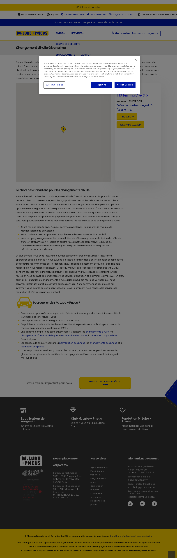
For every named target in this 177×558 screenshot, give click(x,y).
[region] (89, 75)
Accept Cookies (125, 85)
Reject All (101, 85)
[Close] (135, 59)
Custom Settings (54, 85)
